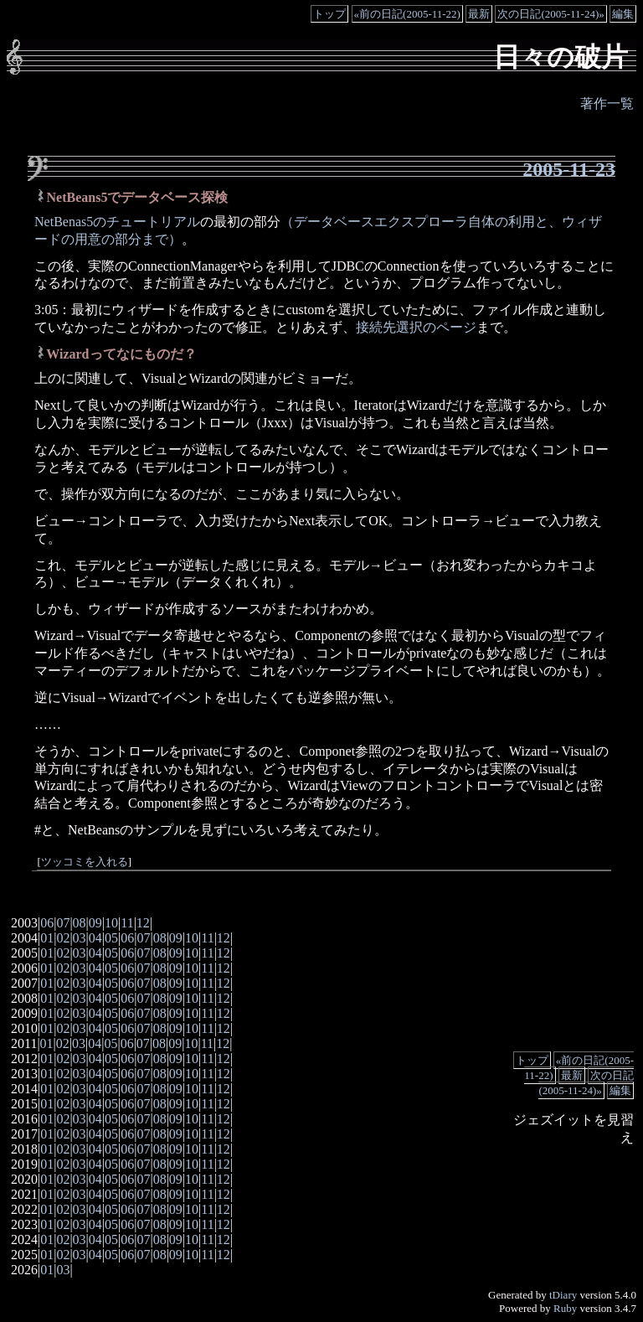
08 (79, 923)
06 (47, 923)
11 (127, 923)
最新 (479, 14)
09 (95, 923)
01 (47, 938)
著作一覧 (607, 103)
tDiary (563, 1294)
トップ (329, 14)
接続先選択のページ (416, 327)
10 (111, 923)
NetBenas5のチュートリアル (117, 221)
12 (143, 923)
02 (62, 938)
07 (62, 923)
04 (95, 938)
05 (111, 938)
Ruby (565, 1308)
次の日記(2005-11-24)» (550, 14)
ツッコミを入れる (84, 862)
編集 (623, 14)
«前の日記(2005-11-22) (407, 14)
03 (79, 938)
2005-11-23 (568, 169)
